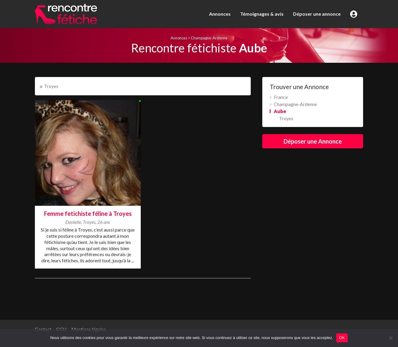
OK (342, 337)
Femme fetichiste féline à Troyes (88, 213)
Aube (280, 111)
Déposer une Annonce (313, 141)
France (281, 97)
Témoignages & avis (262, 14)
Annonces (220, 14)
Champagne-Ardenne (209, 38)
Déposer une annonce (317, 14)
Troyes (51, 86)
